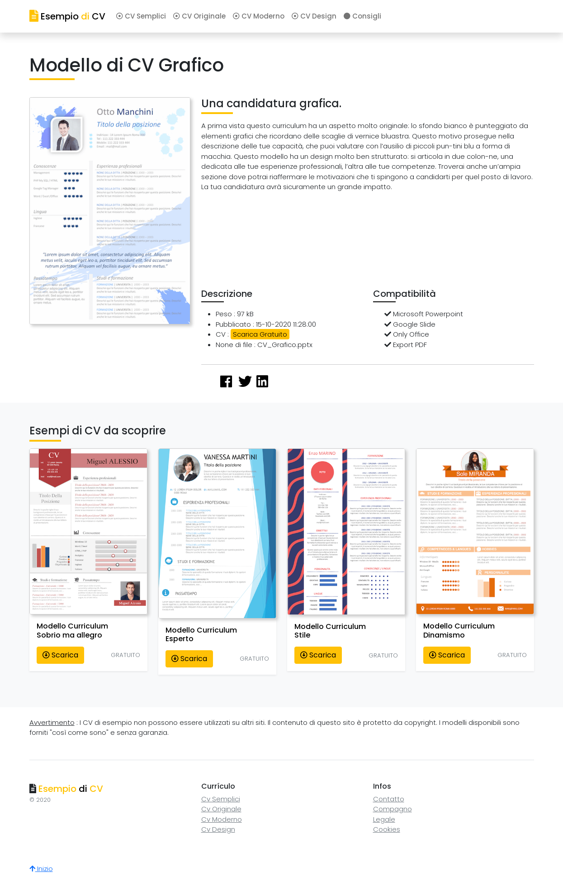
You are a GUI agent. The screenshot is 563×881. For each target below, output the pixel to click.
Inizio (41, 868)
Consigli (362, 16)
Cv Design (218, 829)
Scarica (60, 655)
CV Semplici (141, 16)
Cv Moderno (221, 819)
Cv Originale (221, 809)
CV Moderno (258, 16)
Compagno (392, 809)
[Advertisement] (366, 243)
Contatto (388, 799)
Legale (384, 819)
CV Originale (199, 16)
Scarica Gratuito (260, 334)
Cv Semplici (220, 799)
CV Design (314, 16)
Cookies (386, 829)
